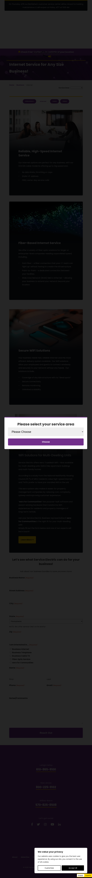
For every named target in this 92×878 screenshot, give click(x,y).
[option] (88, 875)
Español (88, 875)
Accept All (73, 868)
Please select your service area (45, 424)
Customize (49, 868)
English (80, 875)
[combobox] (80, 875)
